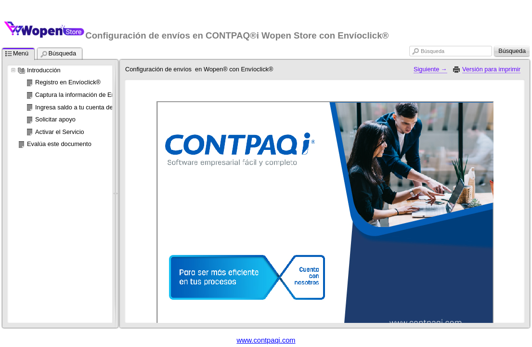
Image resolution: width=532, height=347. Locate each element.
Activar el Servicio (59, 131)
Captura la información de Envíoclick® (87, 94)
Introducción (44, 70)
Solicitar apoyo (55, 119)
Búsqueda (432, 51)
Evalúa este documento (59, 143)
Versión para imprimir (491, 69)
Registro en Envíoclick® (68, 82)
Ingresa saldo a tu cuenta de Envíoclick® (91, 107)
